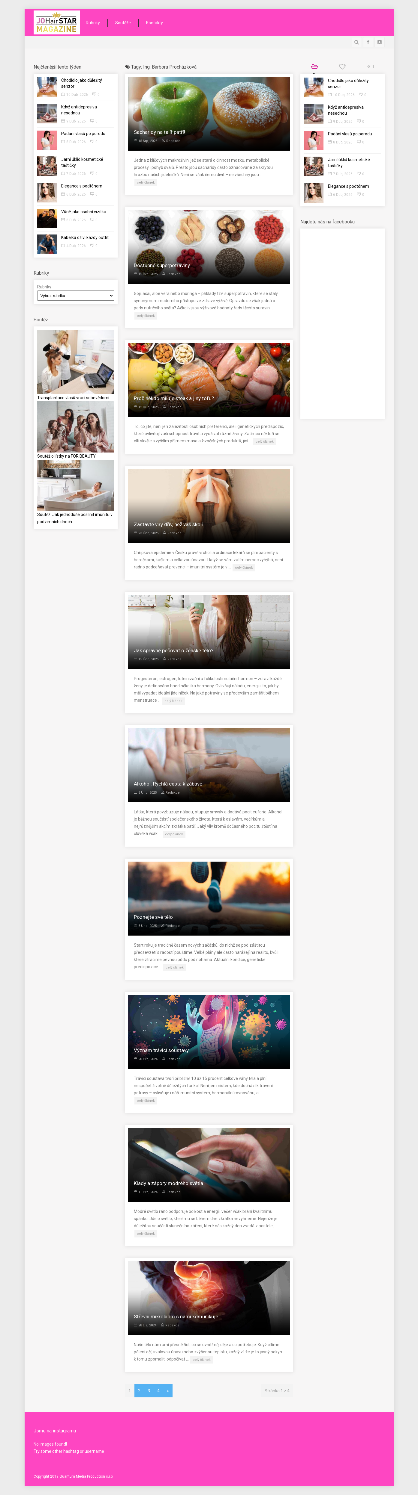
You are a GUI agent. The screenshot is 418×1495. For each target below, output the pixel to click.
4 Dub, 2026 (73, 246)
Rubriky (93, 22)
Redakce (171, 141)
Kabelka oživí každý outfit (85, 237)
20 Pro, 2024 (146, 1059)
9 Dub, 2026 (73, 121)
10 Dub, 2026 (74, 95)
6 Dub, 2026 (73, 194)
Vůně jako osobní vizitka (83, 211)
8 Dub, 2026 (73, 142)
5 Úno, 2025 (145, 926)
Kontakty (154, 22)
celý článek (146, 182)
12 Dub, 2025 (146, 407)
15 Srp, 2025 (145, 141)
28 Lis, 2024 (145, 1325)
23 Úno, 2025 (146, 533)
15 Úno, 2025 (146, 659)
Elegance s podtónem (81, 186)
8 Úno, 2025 (145, 793)
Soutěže (123, 22)
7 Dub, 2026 (73, 174)
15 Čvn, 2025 (146, 274)
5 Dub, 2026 (73, 220)
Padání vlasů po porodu (83, 133)
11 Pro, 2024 (146, 1192)
